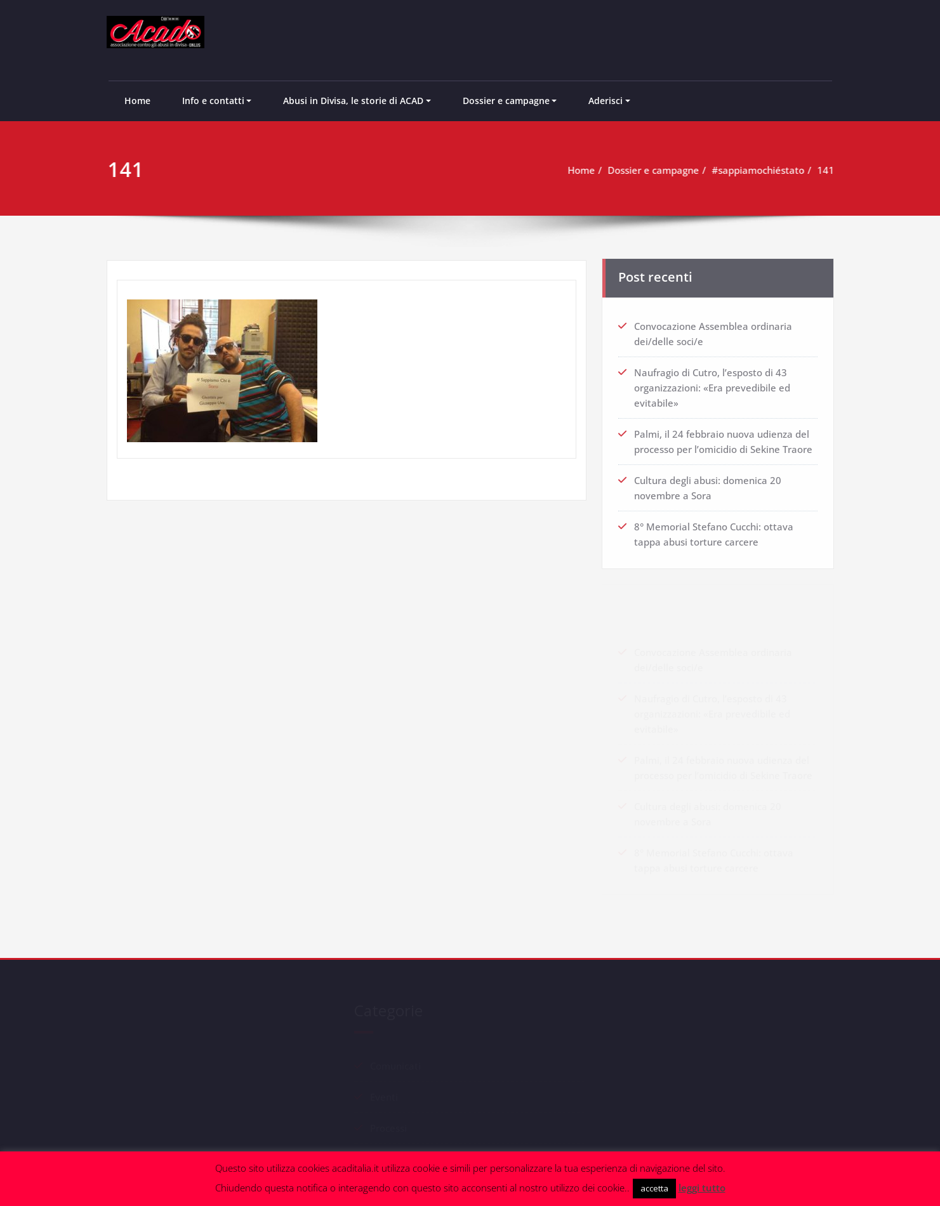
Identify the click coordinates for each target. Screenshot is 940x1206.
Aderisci (605, 101)
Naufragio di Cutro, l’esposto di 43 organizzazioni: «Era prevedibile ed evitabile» (712, 385)
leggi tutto (702, 1187)
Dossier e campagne (506, 101)
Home (137, 101)
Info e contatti (213, 101)
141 (831, 170)
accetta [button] (654, 1188)
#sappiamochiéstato (763, 170)
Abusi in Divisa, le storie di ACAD (353, 101)
